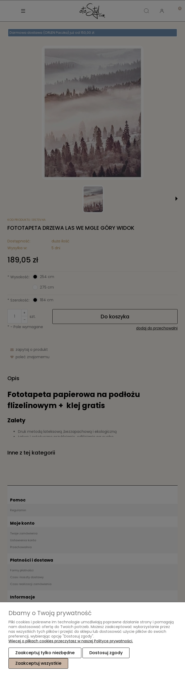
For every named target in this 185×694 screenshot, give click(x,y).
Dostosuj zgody (106, 653)
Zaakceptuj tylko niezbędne (45, 653)
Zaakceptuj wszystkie (38, 663)
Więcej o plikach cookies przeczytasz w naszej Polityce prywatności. (70, 641)
